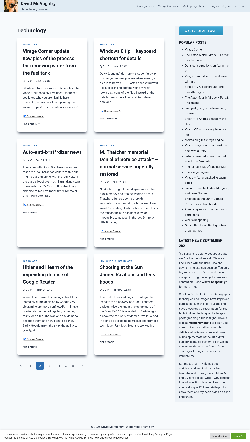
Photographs (108, 261)
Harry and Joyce (219, 6)
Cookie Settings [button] (220, 436)
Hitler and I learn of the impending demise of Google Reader (48, 274)
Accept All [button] (238, 436)
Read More (31, 123)
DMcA (29, 80)
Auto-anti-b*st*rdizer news (52, 152)
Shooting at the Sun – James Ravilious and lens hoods (127, 274)
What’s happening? (214, 282)
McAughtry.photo (193, 6)
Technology (30, 45)
